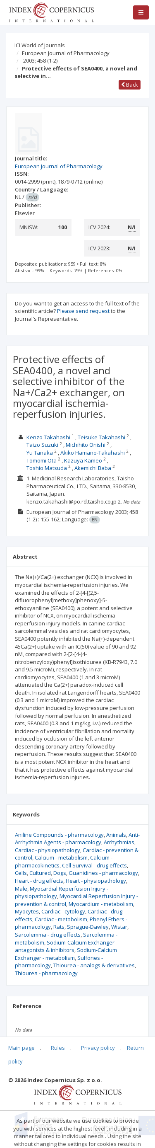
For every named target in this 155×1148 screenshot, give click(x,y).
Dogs (59, 873)
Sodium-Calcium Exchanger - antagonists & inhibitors (66, 946)
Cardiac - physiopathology (47, 850)
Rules (58, 1047)
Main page (21, 1047)
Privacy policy (98, 1047)
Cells (21, 873)
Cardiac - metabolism (61, 919)
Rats (58, 926)
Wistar (119, 926)
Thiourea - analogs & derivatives (94, 965)
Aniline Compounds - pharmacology (59, 834)
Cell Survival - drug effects (94, 865)
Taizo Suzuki (42, 444)
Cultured (40, 873)
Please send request (83, 311)
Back (129, 84)
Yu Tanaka (39, 452)
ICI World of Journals (39, 45)
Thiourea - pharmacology (46, 973)
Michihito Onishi (85, 444)
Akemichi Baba (92, 468)
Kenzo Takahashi (48, 437)
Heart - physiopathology (96, 880)
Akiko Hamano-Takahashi (92, 452)
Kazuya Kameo (83, 460)
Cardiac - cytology (63, 911)
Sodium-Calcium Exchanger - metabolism (66, 954)
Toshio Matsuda (46, 468)
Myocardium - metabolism (101, 904)
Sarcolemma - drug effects (48, 934)
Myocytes (27, 911)
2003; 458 (40, 60)
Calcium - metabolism (61, 857)
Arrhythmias (119, 842)
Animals (116, 834)
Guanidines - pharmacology (103, 873)
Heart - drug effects (39, 880)
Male (21, 888)
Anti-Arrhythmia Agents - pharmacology (77, 838)
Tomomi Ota (41, 460)
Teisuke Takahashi (101, 437)
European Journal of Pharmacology (66, 53)
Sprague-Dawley (88, 926)
